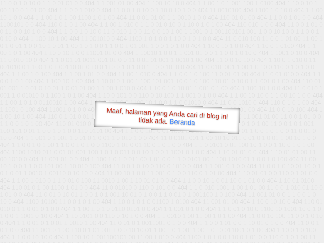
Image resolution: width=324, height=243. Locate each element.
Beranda (182, 121)
